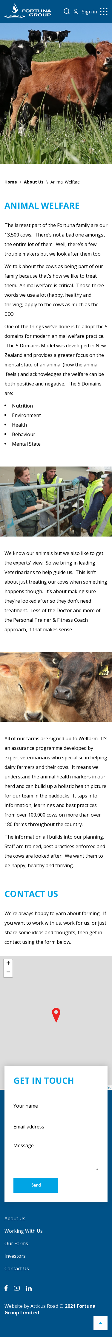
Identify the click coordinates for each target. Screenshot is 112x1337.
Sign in (89, 11)
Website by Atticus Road (31, 1306)
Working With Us (23, 1231)
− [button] (8, 972)
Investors (15, 1256)
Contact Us (16, 1268)
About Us (14, 1218)
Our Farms (16, 1243)
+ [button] (8, 963)
